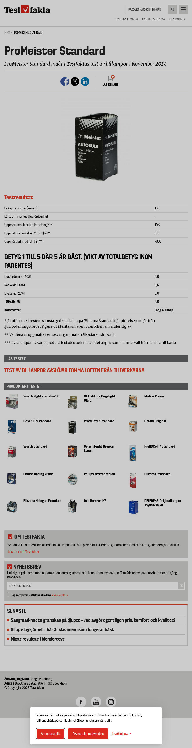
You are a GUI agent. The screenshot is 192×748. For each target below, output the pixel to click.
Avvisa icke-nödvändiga (88, 734)
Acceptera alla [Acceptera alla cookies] (50, 734)
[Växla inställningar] (121, 733)
